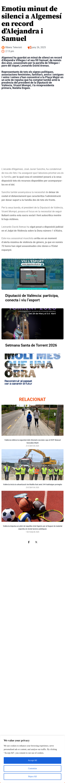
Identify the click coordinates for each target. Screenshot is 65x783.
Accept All (32, 760)
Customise (32, 768)
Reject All (32, 776)
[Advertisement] (31, 653)
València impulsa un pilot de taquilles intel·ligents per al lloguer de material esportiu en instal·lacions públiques (32, 527)
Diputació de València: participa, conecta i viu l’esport (32, 297)
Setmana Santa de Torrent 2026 (31, 345)
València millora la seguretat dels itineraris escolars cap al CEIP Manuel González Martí (32, 441)
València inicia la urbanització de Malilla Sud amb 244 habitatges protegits (32, 484)
